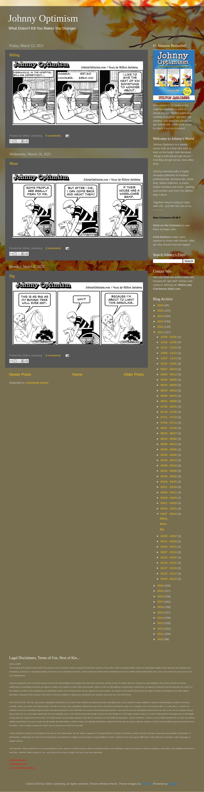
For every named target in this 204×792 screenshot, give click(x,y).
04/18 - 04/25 (169, 481)
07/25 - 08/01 (169, 406)
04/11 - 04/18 (169, 486)
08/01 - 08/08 (169, 401)
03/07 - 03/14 (169, 513)
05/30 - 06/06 (169, 449)
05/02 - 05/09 (169, 470)
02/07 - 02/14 (169, 552)
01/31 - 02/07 (169, 557)
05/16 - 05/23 (169, 460)
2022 (160, 326)
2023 (160, 321)
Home (77, 374)
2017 (160, 601)
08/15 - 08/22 (169, 390)
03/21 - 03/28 (169, 503)
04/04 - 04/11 (169, 492)
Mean (13, 163)
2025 (160, 310)
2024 (160, 316)
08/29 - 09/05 (169, 379)
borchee (147, 783)
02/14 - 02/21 (169, 546)
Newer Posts (20, 374)
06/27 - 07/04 (169, 428)
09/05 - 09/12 (169, 374)
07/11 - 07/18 (169, 417)
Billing (14, 55)
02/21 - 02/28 (169, 541)
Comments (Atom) (37, 382)
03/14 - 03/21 (169, 508)
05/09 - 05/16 (169, 465)
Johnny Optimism (43, 18)
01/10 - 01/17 (169, 573)
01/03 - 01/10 (169, 578)
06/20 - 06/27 (169, 433)
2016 (160, 607)
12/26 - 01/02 (169, 336)
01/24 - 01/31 (169, 562)
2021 (160, 332)
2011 (160, 633)
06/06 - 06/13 (169, 444)
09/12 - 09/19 (169, 369)
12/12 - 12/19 (169, 347)
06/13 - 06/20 (169, 438)
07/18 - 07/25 (169, 411)
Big (12, 276)
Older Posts (134, 374)
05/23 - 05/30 (169, 454)
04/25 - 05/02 (169, 476)
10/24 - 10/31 (169, 363)
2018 (160, 596)
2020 (160, 585)
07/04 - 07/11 (169, 422)
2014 (160, 617)
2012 (160, 628)
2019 (160, 590)
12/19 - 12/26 (169, 342)
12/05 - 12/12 (169, 353)
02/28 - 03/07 (169, 536)
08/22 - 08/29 (169, 385)
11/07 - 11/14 (169, 358)
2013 (160, 623)
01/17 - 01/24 (169, 568)
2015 (160, 612)
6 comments (53, 135)
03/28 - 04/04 (169, 497)
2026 (160, 305)
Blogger (173, 783)
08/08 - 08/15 (169, 395)
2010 (160, 639)
